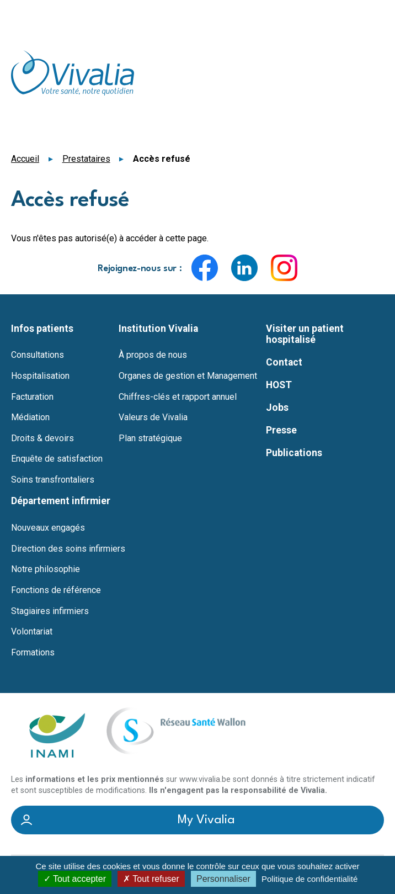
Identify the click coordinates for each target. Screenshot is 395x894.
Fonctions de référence (56, 590)
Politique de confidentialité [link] (309, 879)
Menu (377, 14)
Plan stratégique (150, 438)
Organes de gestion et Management (188, 376)
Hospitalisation (40, 376)
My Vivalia (206, 820)
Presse (281, 430)
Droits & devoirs (42, 438)
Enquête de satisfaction (57, 459)
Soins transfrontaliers (52, 480)
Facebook (204, 268)
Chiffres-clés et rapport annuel (178, 397)
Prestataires (86, 159)
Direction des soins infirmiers (68, 549)
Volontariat (31, 632)
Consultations (37, 355)
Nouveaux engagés (48, 528)
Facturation (32, 397)
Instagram (284, 268)
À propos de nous (153, 355)
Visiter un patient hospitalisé (305, 334)
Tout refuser (151, 879)
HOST (279, 384)
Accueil (25, 159)
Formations (33, 653)
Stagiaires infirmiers (50, 611)
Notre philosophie (45, 569)
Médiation (30, 417)
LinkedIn (244, 268)
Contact (284, 362)
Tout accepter (75, 879)
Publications (294, 452)
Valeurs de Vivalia (153, 417)
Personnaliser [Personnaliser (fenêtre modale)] (223, 879)
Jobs (277, 407)
